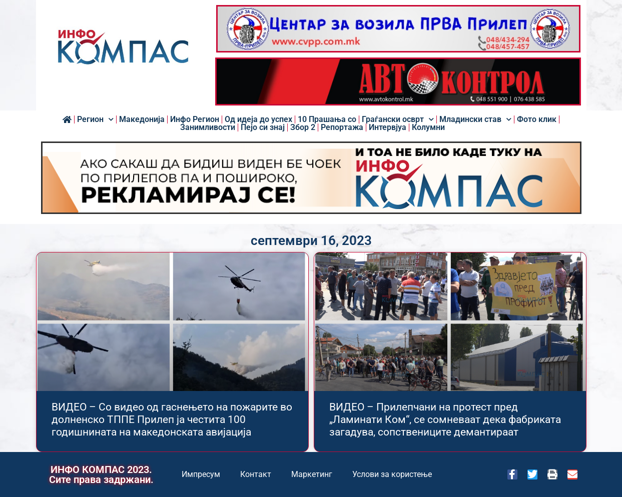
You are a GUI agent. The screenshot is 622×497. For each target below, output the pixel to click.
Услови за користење (392, 474)
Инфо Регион (194, 120)
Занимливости (207, 128)
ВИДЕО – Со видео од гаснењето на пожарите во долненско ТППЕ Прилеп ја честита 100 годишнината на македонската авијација (172, 419)
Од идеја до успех (258, 120)
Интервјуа (387, 128)
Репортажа (342, 128)
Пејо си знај (263, 128)
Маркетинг (311, 474)
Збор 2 (302, 128)
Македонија (142, 120)
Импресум (201, 474)
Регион (95, 120)
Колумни (428, 128)
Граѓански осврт (398, 120)
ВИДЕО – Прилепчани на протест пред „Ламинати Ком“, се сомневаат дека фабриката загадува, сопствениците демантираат (445, 419)
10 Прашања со (327, 120)
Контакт (255, 474)
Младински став (475, 120)
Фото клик (536, 120)
